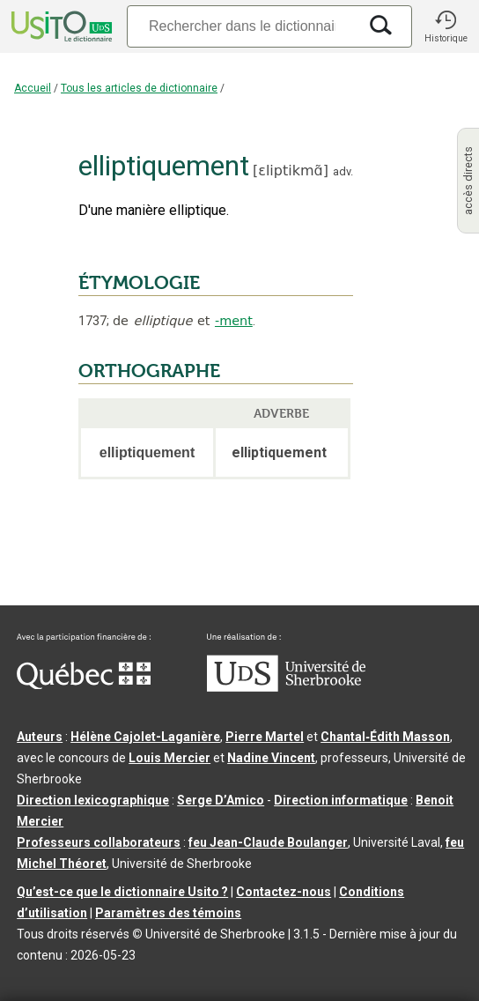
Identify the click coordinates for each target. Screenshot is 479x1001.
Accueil (32, 88)
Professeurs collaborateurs (99, 842)
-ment (234, 321)
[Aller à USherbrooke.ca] (286, 687)
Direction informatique (341, 800)
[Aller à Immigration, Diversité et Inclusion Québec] (84, 685)
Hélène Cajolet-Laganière (145, 737)
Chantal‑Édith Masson (385, 737)
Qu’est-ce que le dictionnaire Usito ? (122, 892)
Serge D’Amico (220, 800)
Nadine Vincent (271, 758)
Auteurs (40, 737)
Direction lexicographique (93, 800)
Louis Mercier (169, 758)
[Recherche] (242, 26)
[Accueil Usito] (60, 26)
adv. (343, 171)
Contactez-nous (283, 892)
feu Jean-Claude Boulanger (268, 842)
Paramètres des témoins (168, 913)
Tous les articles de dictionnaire (139, 88)
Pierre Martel (264, 737)
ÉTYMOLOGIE (139, 282)
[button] (445, 26)
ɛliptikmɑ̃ (290, 170)
